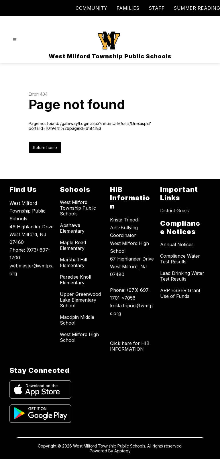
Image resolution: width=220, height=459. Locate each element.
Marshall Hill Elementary (73, 262)
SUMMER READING (197, 8)
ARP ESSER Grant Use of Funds (180, 293)
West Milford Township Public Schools (78, 208)
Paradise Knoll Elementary (75, 280)
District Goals (174, 210)
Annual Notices (177, 244)
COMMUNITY (91, 8)
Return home (45, 147)
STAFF (157, 8)
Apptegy (122, 450)
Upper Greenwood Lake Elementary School (80, 299)
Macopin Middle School (77, 320)
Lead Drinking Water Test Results (182, 276)
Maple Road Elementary (73, 245)
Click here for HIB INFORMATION (130, 346)
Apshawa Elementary (72, 228)
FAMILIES (128, 8)
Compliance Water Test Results (180, 259)
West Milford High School (79, 337)
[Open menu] (14, 39)
